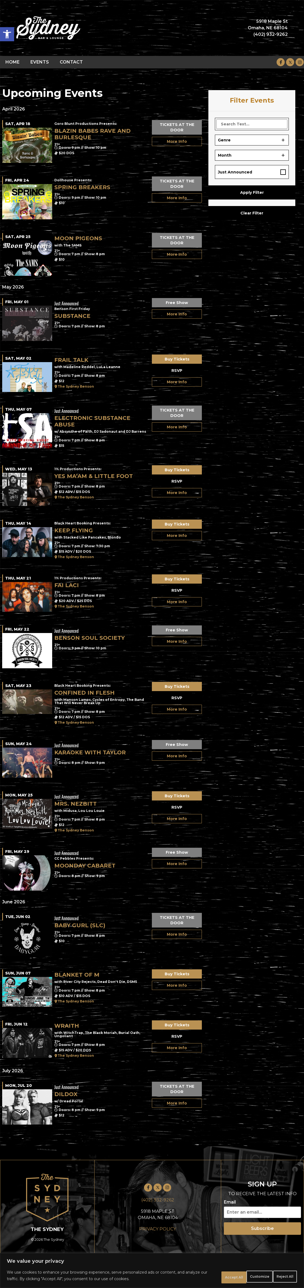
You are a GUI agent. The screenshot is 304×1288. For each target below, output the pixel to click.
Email (230, 1202)
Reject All (241, 1276)
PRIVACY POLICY (157, 1229)
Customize (203, 1276)
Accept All (279, 1276)
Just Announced (235, 172)
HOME (12, 62)
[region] (152, 1272)
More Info (177, 141)
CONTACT (71, 62)
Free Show (177, 302)
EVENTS (39, 62)
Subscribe (262, 1228)
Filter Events (252, 100)
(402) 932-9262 (157, 1199)
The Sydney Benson (76, 386)
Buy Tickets (177, 359)
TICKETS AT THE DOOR (177, 127)
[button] (7, 34)
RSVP (176, 370)
